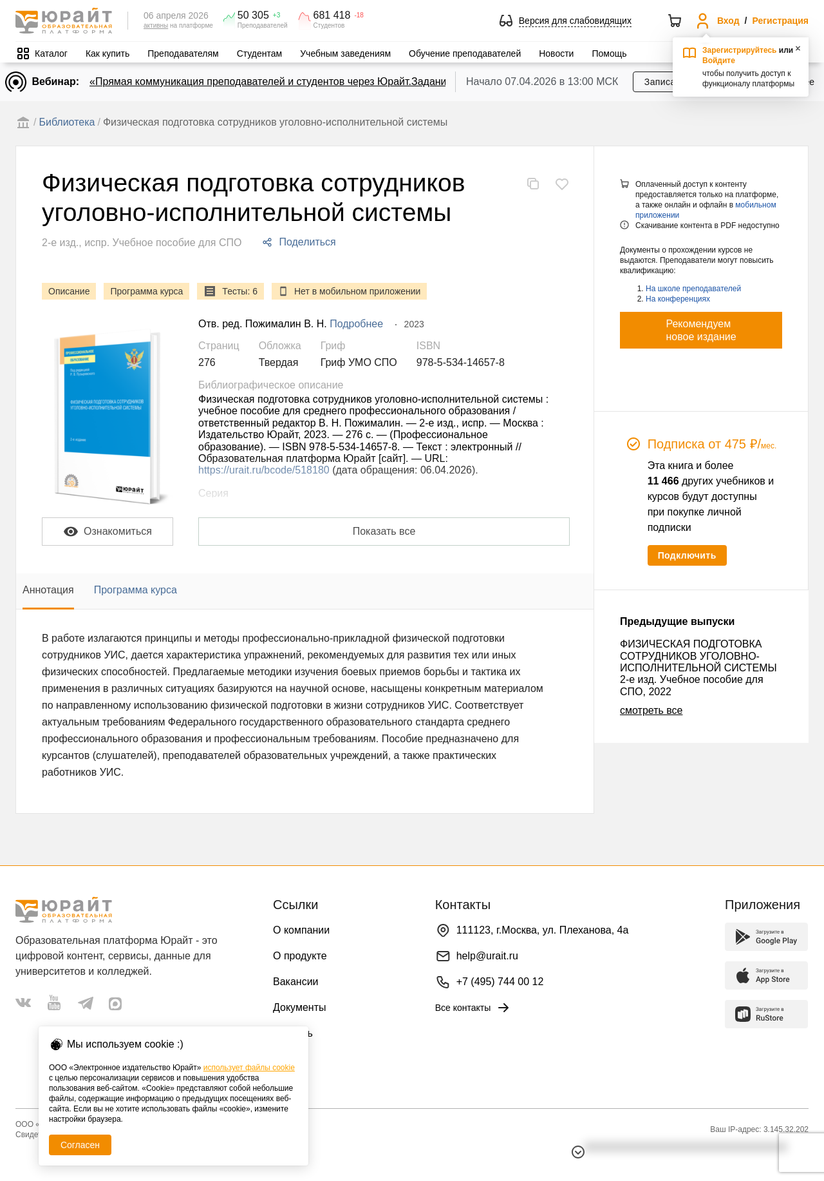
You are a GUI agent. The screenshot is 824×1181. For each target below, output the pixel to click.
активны (156, 25)
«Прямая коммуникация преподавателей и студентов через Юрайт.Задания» (273, 81)
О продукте (300, 955)
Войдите (718, 60)
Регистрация (780, 20)
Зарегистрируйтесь (739, 50)
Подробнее (356, 323)
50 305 (253, 15)
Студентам (260, 53)
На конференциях (678, 298)
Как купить (107, 53)
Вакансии (296, 981)
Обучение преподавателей (465, 53)
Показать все (384, 531)
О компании (301, 930)
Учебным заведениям (345, 53)
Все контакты (473, 1007)
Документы (299, 1007)
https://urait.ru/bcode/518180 (264, 470)
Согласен (80, 1145)
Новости (556, 53)
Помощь (609, 53)
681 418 (332, 15)
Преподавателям (182, 53)
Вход (728, 20)
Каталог (51, 53)
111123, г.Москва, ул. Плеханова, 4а (542, 930)
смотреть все (651, 710)
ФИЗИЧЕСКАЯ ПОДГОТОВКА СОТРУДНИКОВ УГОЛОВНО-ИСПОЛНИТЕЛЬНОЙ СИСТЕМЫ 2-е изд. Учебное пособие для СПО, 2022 (698, 668)
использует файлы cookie (249, 1067)
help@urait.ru (487, 955)
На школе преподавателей (693, 288)
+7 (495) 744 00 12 (500, 981)
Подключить (687, 555)
